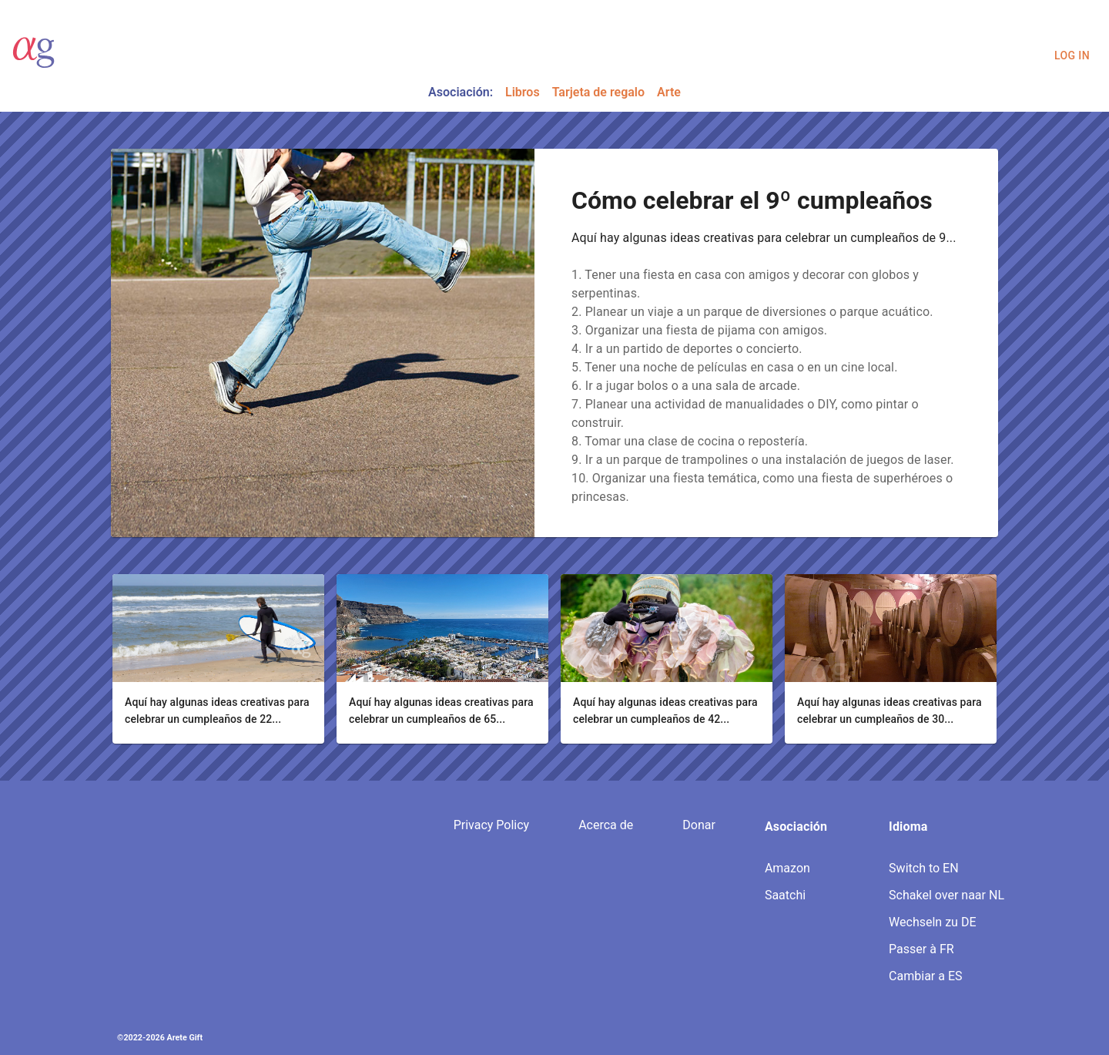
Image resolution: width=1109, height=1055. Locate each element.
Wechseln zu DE (932, 922)
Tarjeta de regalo (598, 92)
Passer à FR (921, 949)
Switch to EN (923, 868)
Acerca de (605, 825)
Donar (698, 825)
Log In (1072, 56)
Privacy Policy (492, 825)
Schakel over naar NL (946, 895)
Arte (669, 92)
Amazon (787, 868)
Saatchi (785, 895)
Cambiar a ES (925, 976)
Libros (522, 92)
